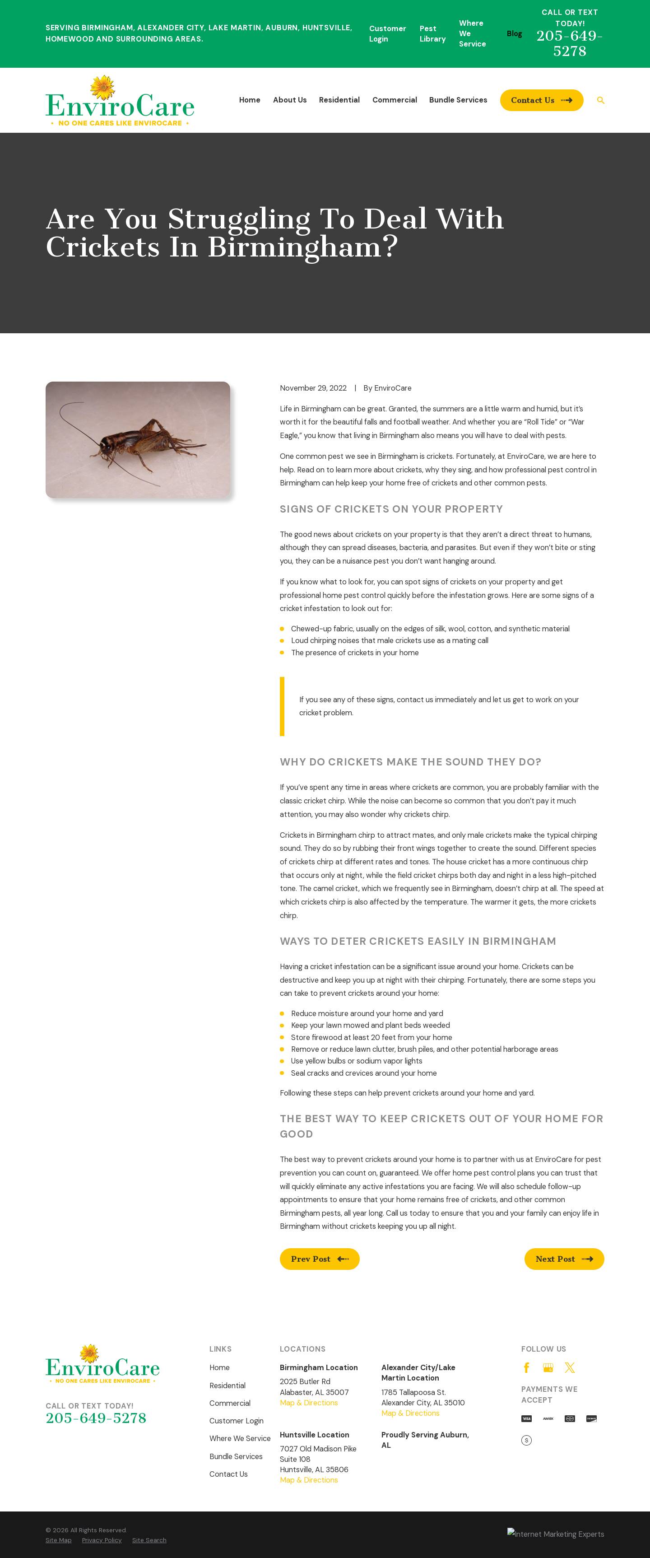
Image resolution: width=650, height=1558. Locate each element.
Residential (227, 1385)
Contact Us (228, 1474)
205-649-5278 (570, 44)
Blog (514, 33)
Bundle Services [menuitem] (458, 100)
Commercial (230, 1403)
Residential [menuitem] (339, 100)
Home (219, 1367)
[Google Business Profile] (548, 1367)
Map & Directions (309, 1403)
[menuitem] (59, 1540)
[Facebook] (526, 1367)
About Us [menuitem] (290, 100)
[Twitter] (570, 1367)
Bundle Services (236, 1456)
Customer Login (236, 1421)
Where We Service (240, 1438)
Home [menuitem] (249, 100)
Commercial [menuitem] (394, 100)
